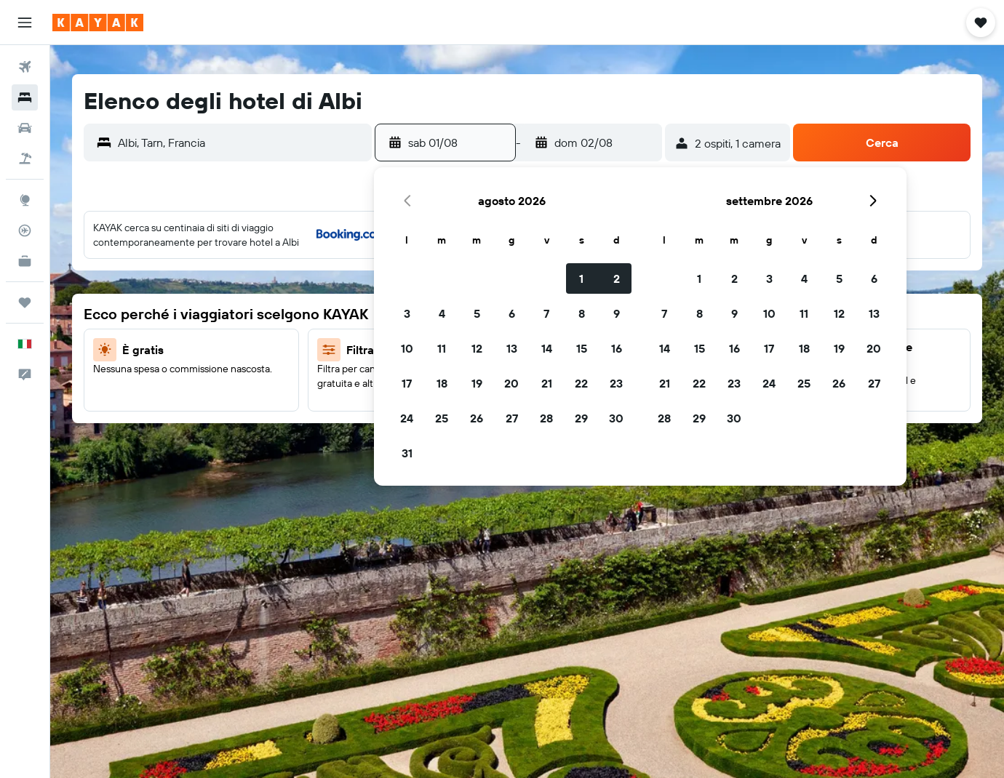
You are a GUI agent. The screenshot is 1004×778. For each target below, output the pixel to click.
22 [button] (581, 383)
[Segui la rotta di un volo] (25, 230)
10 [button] (407, 348)
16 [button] (616, 348)
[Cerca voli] (25, 66)
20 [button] (511, 383)
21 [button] (546, 383)
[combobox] (241, 142)
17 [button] (407, 383)
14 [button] (546, 348)
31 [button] (407, 453)
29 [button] (581, 418)
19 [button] (476, 383)
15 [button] (581, 348)
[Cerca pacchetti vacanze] (25, 158)
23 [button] (616, 383)
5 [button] (477, 313)
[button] (25, 23)
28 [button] (546, 418)
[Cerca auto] (25, 128)
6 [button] (512, 313)
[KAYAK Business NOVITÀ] (25, 261)
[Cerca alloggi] (25, 97)
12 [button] (476, 348)
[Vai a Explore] (25, 199)
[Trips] (25, 302)
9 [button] (616, 313)
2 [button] (616, 278)
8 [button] (581, 313)
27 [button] (512, 418)
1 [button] (581, 278)
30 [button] (616, 418)
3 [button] (407, 313)
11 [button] (441, 348)
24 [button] (406, 418)
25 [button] (441, 418)
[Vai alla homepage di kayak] (97, 22)
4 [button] (442, 313)
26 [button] (476, 418)
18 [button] (442, 383)
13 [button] (511, 348)
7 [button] (546, 313)
